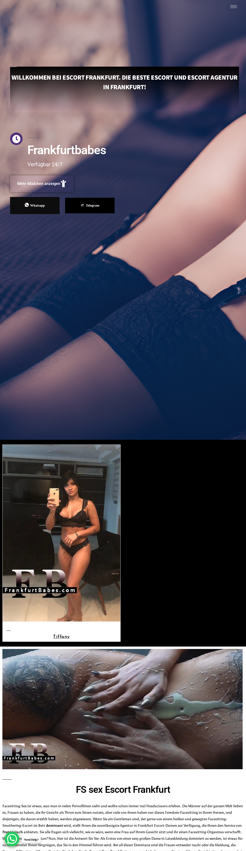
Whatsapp (35, 205)
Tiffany (61, 636)
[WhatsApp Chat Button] (12, 839)
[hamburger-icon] (233, 6)
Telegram (89, 205)
